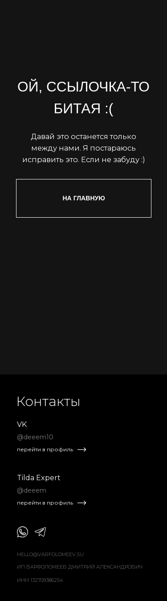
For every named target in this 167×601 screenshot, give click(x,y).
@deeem (31, 490)
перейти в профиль (45, 449)
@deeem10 (35, 437)
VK (22, 424)
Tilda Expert (39, 478)
